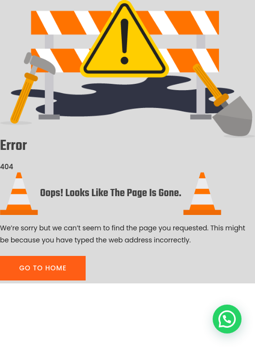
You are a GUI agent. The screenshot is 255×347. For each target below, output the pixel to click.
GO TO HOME (42, 268)
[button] (227, 319)
